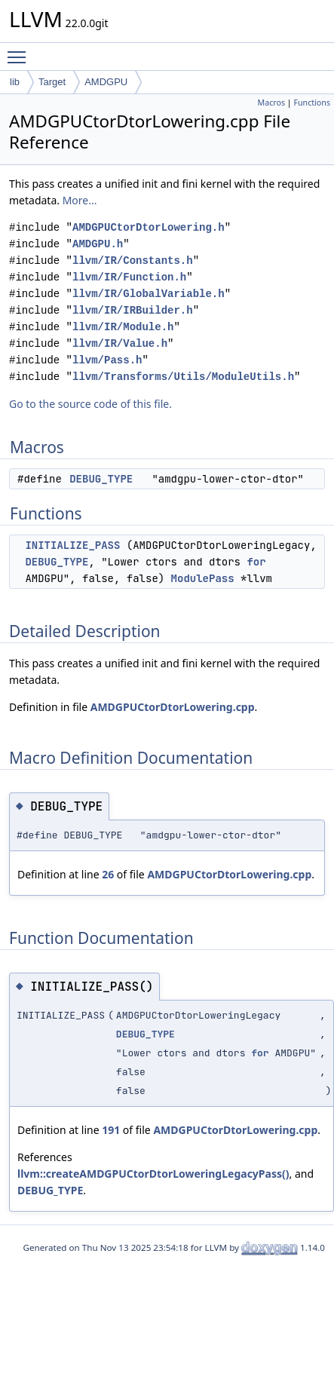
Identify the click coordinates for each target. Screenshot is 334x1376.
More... (80, 200)
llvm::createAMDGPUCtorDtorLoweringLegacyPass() (153, 1173)
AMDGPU (105, 81)
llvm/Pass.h (107, 360)
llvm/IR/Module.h (122, 327)
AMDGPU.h (97, 244)
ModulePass (202, 578)
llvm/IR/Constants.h (132, 260)
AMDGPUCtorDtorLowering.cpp (172, 707)
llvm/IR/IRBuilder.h (132, 310)
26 (108, 874)
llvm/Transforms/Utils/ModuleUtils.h (183, 376)
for (256, 561)
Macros (272, 102)
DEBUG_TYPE (101, 479)
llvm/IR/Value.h (119, 343)
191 (111, 1130)
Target (52, 81)
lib (15, 81)
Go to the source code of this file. (90, 404)
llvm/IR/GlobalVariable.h (148, 294)
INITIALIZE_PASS (72, 545)
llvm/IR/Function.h (129, 277)
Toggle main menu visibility (20, 50)
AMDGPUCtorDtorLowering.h (148, 227)
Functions (311, 102)
